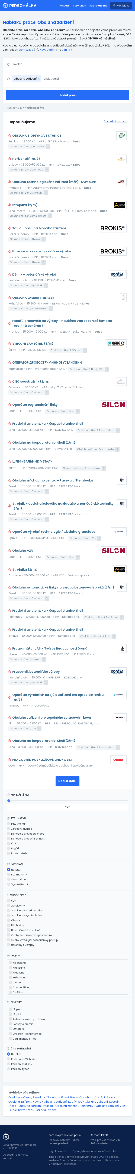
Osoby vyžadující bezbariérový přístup (32, 940)
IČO (11, 843)
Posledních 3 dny (19, 1064)
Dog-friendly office (22, 1039)
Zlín (64, 50)
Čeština (15, 982)
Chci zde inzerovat (115, 121)
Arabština (16, 972)
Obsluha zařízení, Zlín (110, 1106)
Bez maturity (17, 874)
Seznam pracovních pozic (65, 1135)
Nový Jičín (47, 50)
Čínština (16, 992)
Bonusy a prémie (21, 1024)
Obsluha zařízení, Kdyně (25, 1102)
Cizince (13, 920)
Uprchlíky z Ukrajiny (20, 945)
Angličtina (17, 967)
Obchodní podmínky (15, 1154)
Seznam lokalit (99, 1135)
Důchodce (15, 925)
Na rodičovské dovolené (23, 930)
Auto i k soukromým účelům (28, 1019)
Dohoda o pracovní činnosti (26, 838)
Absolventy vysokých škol (24, 915)
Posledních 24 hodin (21, 1059)
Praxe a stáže (17, 853)
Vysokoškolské (17, 884)
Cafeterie (17, 1029)
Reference (79, 5)
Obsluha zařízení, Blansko (26, 1097)
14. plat (15, 1014)
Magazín (65, 5)
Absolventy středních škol (25, 910)
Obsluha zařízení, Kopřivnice (63, 1102)
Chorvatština (19, 987)
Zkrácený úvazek (19, 829)
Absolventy (16, 905)
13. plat (15, 1009)
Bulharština (17, 977)
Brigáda (13, 848)
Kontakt (7, 1158)
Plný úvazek (16, 824)
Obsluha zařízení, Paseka (36, 1106)
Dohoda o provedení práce (25, 833)
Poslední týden (18, 1069)
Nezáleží (14, 869)
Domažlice (26, 50)
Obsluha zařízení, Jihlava (96, 1097)
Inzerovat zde (98, 5)
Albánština (17, 963)
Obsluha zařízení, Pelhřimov (74, 1106)
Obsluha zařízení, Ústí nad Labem (33, 1110)
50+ (11, 900)
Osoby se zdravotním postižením (29, 935)
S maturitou (16, 879)
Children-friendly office (25, 1034)
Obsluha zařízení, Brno (61, 1097)
